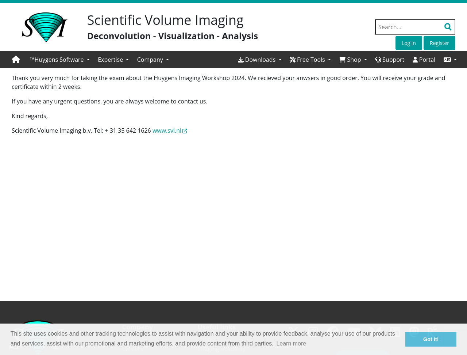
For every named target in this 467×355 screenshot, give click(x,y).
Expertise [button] (111, 60)
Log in (409, 42)
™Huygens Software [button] (57, 60)
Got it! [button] (431, 339)
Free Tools (308, 60)
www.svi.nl (170, 130)
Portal (424, 60)
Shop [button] (350, 60)
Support (389, 60)
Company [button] (151, 60)
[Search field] (415, 27)
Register (439, 42)
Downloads (257, 60)
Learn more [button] (291, 343)
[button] (450, 59)
